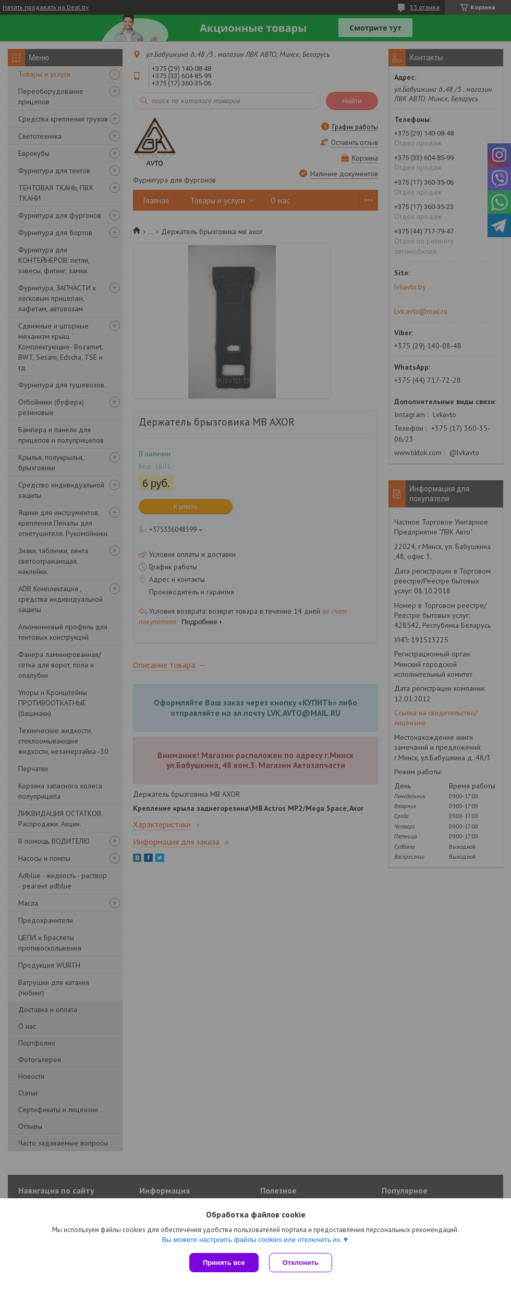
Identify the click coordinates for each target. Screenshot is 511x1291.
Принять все (224, 1262)
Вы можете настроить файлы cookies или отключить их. (252, 1240)
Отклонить (301, 1262)
